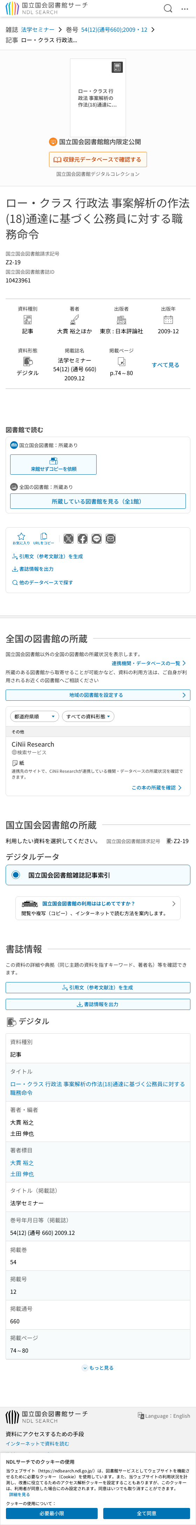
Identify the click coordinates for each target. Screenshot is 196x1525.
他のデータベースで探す (42, 582)
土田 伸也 (22, 1173)
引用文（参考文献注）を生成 (47, 556)
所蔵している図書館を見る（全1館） (98, 501)
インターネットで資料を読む (37, 1443)
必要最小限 (52, 1513)
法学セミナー (38, 29)
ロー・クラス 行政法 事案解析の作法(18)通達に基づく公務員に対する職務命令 (97, 1088)
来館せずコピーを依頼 (53, 464)
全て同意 (146, 1513)
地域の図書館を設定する (128, 695)
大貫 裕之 (22, 1162)
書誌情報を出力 (33, 569)
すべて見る (166, 364)
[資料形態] (88, 716)
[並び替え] (34, 716)
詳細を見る (19, 1494)
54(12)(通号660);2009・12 (114, 29)
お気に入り (21, 538)
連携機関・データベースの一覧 (150, 663)
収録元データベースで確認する (97, 159)
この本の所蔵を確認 (158, 788)
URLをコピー (43, 538)
